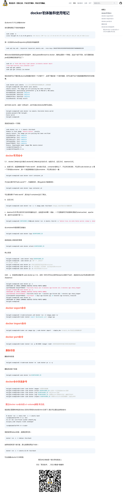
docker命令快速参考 (108, 27)
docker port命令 (107, 21)
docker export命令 (107, 16)
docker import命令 (108, 19)
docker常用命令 (107, 13)
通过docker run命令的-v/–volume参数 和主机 (111, 30)
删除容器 (104, 24)
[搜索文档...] (105, 3)
